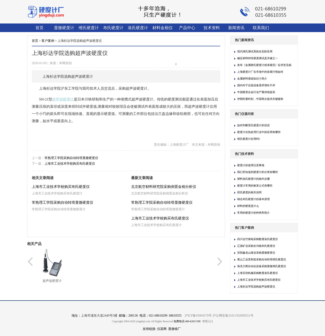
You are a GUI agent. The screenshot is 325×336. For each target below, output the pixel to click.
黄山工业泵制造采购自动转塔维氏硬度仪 (261, 259)
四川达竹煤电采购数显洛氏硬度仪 (257, 239)
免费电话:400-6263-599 (187, 321)
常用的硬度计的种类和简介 (253, 212)
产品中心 (187, 28)
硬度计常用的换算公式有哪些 (254, 185)
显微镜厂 (174, 329)
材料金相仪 (162, 28)
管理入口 (207, 321)
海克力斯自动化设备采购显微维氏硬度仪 (261, 266)
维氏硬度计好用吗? (248, 138)
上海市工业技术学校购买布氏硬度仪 (69, 163)
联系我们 (261, 28)
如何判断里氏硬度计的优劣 (253, 125)
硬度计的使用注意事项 (250, 165)
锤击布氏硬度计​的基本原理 (253, 199)
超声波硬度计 (52, 280)
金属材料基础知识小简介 (252, 78)
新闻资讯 (236, 28)
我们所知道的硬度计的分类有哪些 (257, 172)
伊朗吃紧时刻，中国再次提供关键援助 (260, 98)
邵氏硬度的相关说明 (249, 192)
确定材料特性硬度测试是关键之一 (257, 58)
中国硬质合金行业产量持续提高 (256, 92)
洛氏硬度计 (138, 28)
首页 (39, 28)
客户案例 (48, 40)
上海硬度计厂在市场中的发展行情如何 (260, 71)
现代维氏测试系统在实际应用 (254, 51)
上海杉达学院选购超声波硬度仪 (256, 286)
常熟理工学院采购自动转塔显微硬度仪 (71, 158)
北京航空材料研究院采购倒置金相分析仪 (163, 187)
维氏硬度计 (89, 28)
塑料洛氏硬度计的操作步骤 (253, 178)
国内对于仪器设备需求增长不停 (256, 85)
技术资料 (212, 28)
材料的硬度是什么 (248, 206)
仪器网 (162, 329)
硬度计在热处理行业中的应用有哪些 (259, 132)
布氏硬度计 (113, 28)
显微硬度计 (64, 28)
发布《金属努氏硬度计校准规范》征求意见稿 (264, 65)
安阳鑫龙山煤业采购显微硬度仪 (256, 252)
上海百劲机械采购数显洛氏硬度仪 (257, 273)
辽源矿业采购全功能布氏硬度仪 (256, 245)
